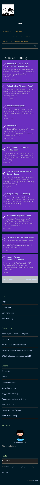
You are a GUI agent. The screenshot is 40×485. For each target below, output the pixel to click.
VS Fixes (5, 41)
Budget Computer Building (18, 193)
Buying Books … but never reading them (18, 148)
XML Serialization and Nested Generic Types (19, 172)
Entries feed (6, 307)
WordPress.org (7, 318)
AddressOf (6, 371)
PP (21, 36)
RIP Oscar (5, 339)
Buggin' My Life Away (10, 393)
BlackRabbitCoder (9, 382)
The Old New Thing (9, 416)
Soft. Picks (28, 36)
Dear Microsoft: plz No (16, 106)
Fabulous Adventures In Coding (14, 399)
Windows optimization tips (19, 41)
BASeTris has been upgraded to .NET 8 (16, 356)
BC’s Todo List (7, 31)
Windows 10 (12, 125)
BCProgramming (18, 442)
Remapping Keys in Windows (19, 215)
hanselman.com (8, 404)
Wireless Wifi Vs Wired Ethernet (20, 237)
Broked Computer (9, 388)
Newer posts (31, 279)
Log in (4, 302)
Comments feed (8, 313)
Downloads (18, 31)
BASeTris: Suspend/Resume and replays (17, 350)
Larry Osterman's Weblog (11, 410)
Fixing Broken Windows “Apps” (20, 86)
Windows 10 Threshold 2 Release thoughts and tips (18, 64)
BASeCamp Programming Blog (15, 467)
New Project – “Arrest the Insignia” (15, 333)
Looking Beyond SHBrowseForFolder (15, 258)
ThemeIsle (35, 480)
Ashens (4, 377)
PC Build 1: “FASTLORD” (10, 36)
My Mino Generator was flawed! (14, 345)
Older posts (8, 279)
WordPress (5, 472)
